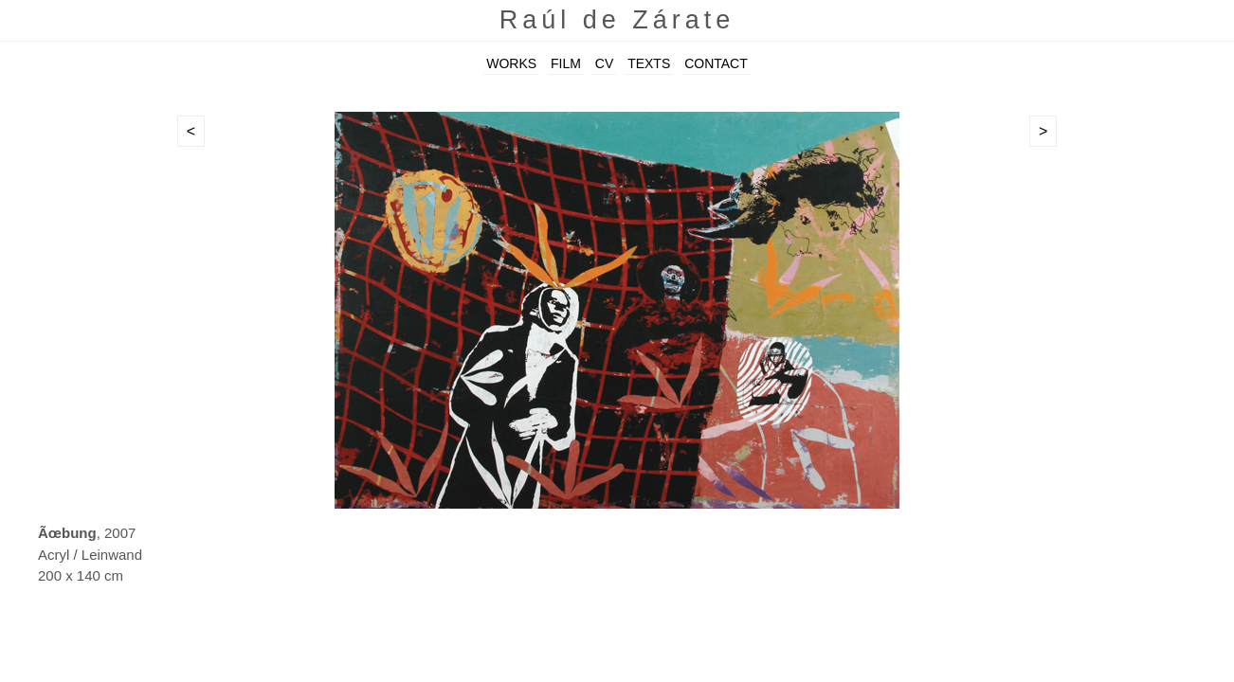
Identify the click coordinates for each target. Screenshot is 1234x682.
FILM (566, 63)
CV (604, 63)
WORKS (511, 63)
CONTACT (716, 63)
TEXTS (648, 63)
